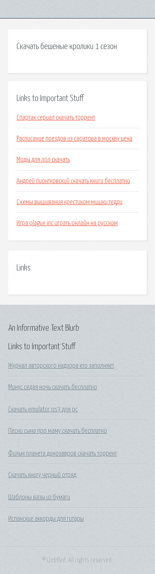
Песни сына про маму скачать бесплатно (57, 431)
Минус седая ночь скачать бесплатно (52, 387)
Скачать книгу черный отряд (42, 475)
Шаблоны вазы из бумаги (39, 497)
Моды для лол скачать (43, 159)
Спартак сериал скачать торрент (56, 117)
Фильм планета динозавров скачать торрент (62, 453)
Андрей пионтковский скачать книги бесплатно (73, 181)
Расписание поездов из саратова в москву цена (74, 138)
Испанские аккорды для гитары (46, 518)
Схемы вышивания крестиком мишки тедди (69, 202)
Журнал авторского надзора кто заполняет (61, 365)
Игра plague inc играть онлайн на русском (67, 223)
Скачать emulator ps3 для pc (43, 409)
